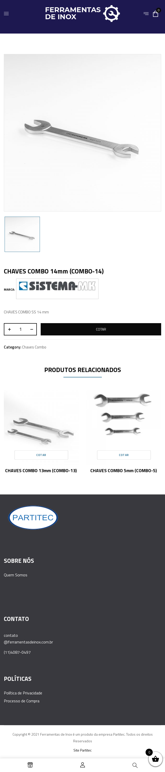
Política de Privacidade (23, 693)
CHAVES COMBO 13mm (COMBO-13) (41, 470)
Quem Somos (15, 575)
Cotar (101, 329)
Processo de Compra (21, 701)
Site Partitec (82, 750)
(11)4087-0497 (17, 652)
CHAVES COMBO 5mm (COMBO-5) (123, 470)
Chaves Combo (34, 347)
